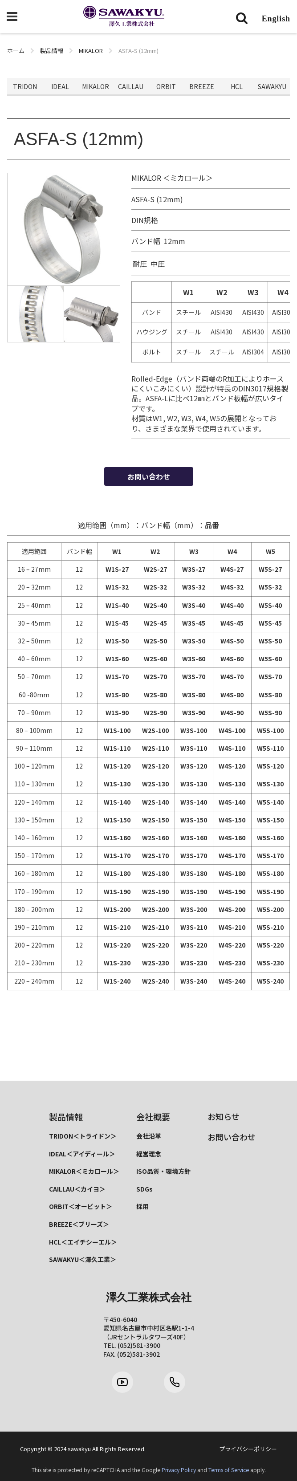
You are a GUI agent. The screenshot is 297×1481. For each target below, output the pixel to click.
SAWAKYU (272, 86)
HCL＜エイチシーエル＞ (83, 1241)
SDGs (144, 1188)
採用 (142, 1206)
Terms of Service (228, 1470)
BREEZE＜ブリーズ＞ (79, 1224)
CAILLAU (130, 86)
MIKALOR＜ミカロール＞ (84, 1171)
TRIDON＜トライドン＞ (83, 1135)
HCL (237, 86)
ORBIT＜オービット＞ (80, 1206)
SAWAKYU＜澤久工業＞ (82, 1259)
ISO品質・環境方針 (163, 1171)
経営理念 (148, 1153)
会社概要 (153, 1117)
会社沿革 (148, 1135)
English (276, 18)
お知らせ (223, 1116)
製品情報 (66, 1117)
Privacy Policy (179, 1470)
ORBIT (166, 86)
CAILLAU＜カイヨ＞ (77, 1188)
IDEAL (60, 86)
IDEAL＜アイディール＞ (82, 1153)
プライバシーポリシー (248, 1449)
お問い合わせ (148, 476)
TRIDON (25, 86)
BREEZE (201, 86)
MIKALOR (95, 86)
